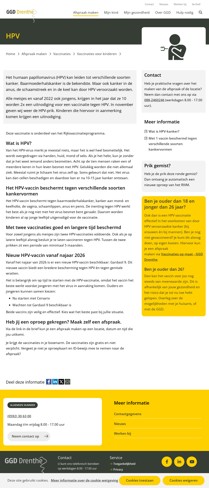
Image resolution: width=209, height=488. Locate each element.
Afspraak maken (85, 12)
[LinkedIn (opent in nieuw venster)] (179, 461)
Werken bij (180, 4)
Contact (149, 4)
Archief (196, 4)
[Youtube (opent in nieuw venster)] (192, 461)
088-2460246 (154, 100)
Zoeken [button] (201, 12)
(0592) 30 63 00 (19, 416)
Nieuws (163, 4)
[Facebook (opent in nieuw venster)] (167, 461)
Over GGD (163, 12)
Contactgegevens (127, 414)
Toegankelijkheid (124, 464)
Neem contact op (25, 436)
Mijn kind (111, 12)
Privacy (118, 469)
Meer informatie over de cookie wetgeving (84, 480)
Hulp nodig (184, 12)
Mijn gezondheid (137, 12)
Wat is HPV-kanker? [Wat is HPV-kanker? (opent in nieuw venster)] (164, 131)
